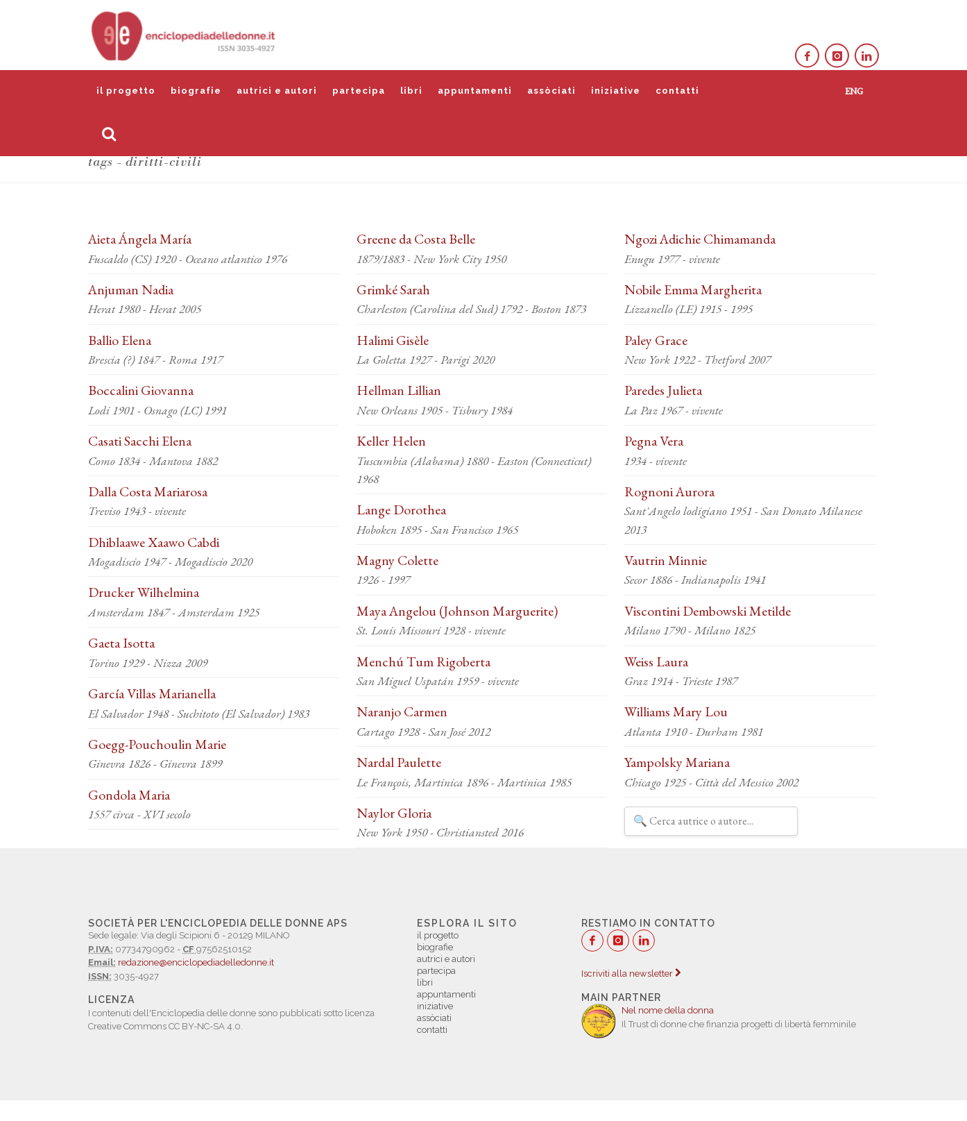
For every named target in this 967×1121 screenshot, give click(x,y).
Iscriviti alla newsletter (631, 973)
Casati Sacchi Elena (139, 441)
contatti (677, 90)
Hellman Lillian (399, 390)
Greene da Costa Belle (416, 239)
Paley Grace (655, 340)
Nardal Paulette (399, 762)
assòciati (551, 90)
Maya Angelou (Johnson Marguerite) (457, 611)
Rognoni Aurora (669, 491)
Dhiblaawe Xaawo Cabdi (153, 542)
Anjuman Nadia (130, 289)
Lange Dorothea (401, 509)
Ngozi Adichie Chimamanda (700, 239)
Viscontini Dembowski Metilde (707, 611)
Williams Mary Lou (676, 711)
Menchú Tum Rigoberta (423, 661)
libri (411, 90)
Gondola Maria (129, 795)
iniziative (615, 90)
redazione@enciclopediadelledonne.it (196, 962)
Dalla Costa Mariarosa (147, 491)
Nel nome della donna (668, 1010)
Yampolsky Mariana (677, 762)
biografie (196, 90)
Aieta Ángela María (139, 239)
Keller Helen (391, 441)
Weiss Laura (656, 661)
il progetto (125, 90)
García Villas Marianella (152, 693)
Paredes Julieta (663, 390)
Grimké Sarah (393, 289)
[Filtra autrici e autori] (711, 821)
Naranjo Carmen (402, 711)
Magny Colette (397, 560)
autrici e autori (277, 90)
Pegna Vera (653, 441)
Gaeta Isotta (121, 643)
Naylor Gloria (394, 813)
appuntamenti (475, 90)
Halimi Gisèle (393, 340)
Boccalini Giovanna (141, 390)
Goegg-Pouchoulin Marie (157, 744)
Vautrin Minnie (665, 560)
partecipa (358, 90)
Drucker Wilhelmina (143, 592)
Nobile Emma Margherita (693, 289)
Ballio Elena (119, 340)
